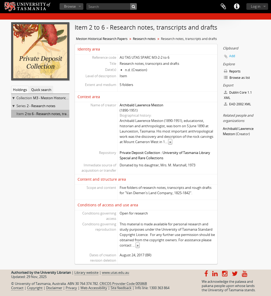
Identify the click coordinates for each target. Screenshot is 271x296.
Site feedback (121, 287)
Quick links (236, 6)
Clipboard (223, 6)
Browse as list (237, 77)
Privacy (71, 287)
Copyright (35, 287)
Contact (17, 287)
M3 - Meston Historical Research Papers (64, 97)
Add (232, 56)
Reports (232, 71)
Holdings (20, 89)
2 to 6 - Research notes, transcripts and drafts (60, 113)
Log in (255, 6)
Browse (70, 6)
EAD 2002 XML (237, 104)
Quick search (41, 89)
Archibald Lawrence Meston (141, 105)
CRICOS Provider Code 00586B (123, 283)
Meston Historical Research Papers (102, 39)
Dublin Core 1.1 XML (238, 95)
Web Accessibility (93, 287)
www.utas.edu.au (115, 272)
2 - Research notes (41, 105)
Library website (86, 272)
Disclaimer (54, 287)
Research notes (144, 39)
